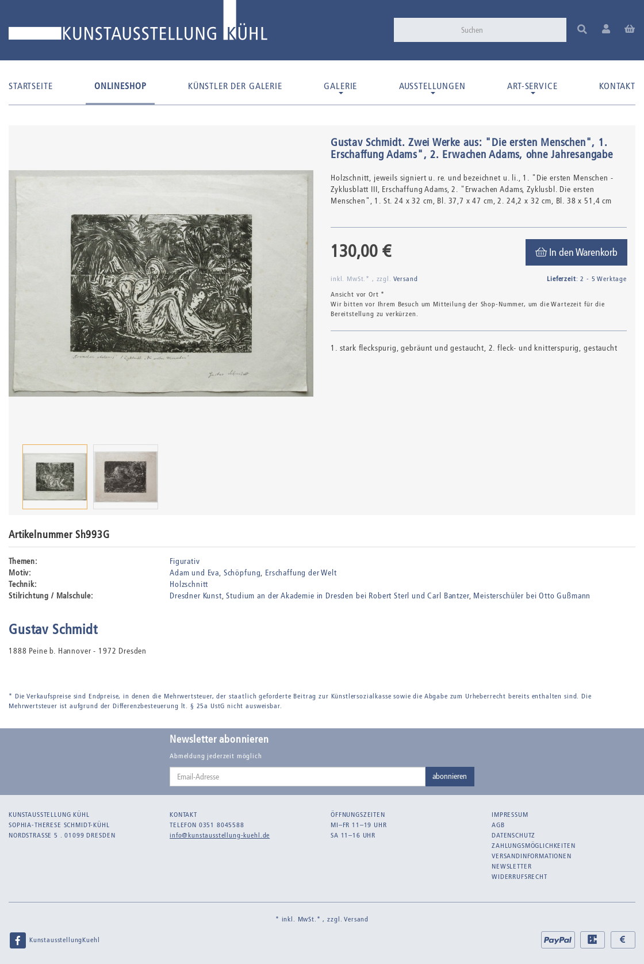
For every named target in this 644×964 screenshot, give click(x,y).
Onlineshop (120, 85)
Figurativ (185, 561)
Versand (405, 279)
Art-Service (532, 87)
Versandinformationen (532, 855)
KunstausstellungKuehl (54, 940)
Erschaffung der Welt (301, 573)
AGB (498, 824)
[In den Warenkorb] (576, 252)
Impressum (510, 814)
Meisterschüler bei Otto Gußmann (532, 596)
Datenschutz (513, 835)
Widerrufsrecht (519, 876)
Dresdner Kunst (196, 596)
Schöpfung (242, 573)
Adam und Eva (194, 573)
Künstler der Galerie (235, 85)
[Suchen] (510, 30)
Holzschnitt (189, 584)
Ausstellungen (432, 87)
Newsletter (511, 866)
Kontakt (617, 85)
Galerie (340, 87)
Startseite (30, 85)
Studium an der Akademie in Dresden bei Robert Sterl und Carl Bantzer (347, 596)
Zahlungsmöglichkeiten (534, 845)
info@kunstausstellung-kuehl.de (220, 835)
